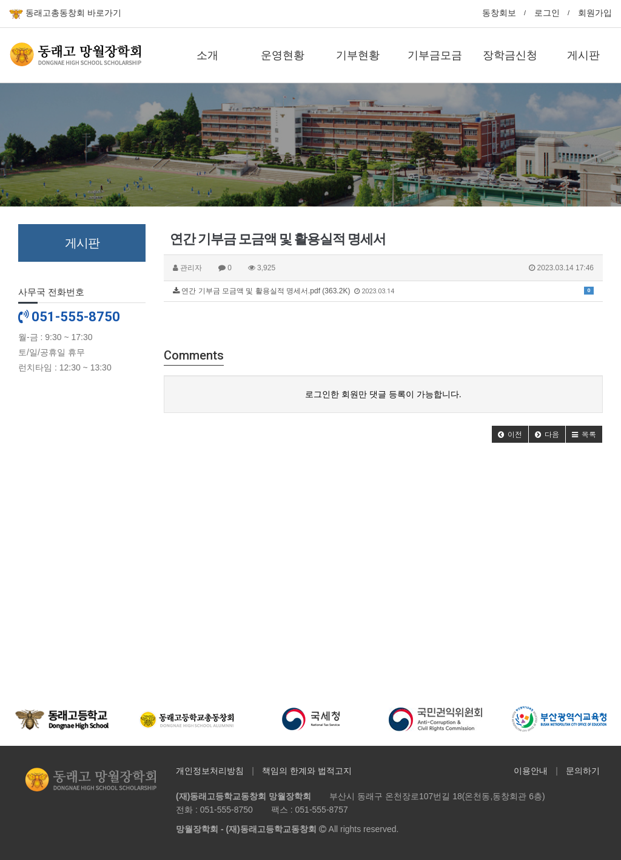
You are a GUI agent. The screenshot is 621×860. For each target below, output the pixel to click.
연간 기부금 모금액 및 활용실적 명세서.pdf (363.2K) (383, 291)
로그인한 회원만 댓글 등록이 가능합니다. (383, 394)
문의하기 (583, 771)
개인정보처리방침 (210, 771)
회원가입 (595, 13)
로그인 (547, 13)
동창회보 (499, 13)
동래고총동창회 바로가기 (65, 14)
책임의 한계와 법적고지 (307, 771)
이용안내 (531, 771)
